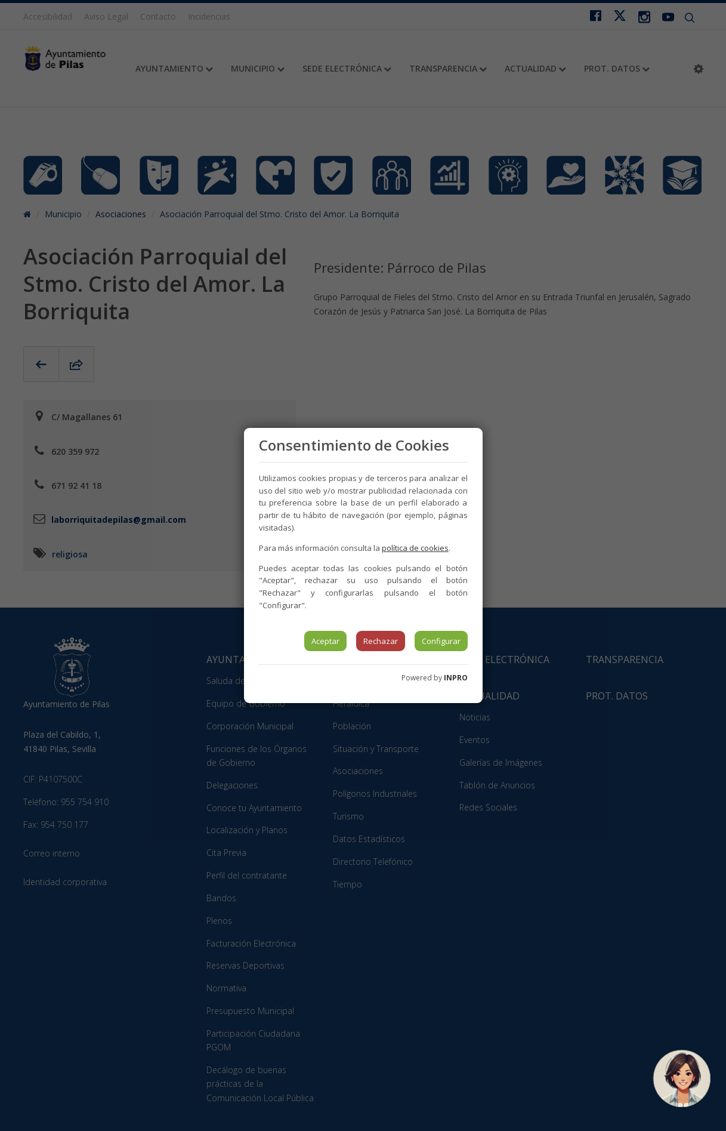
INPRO (456, 678)
